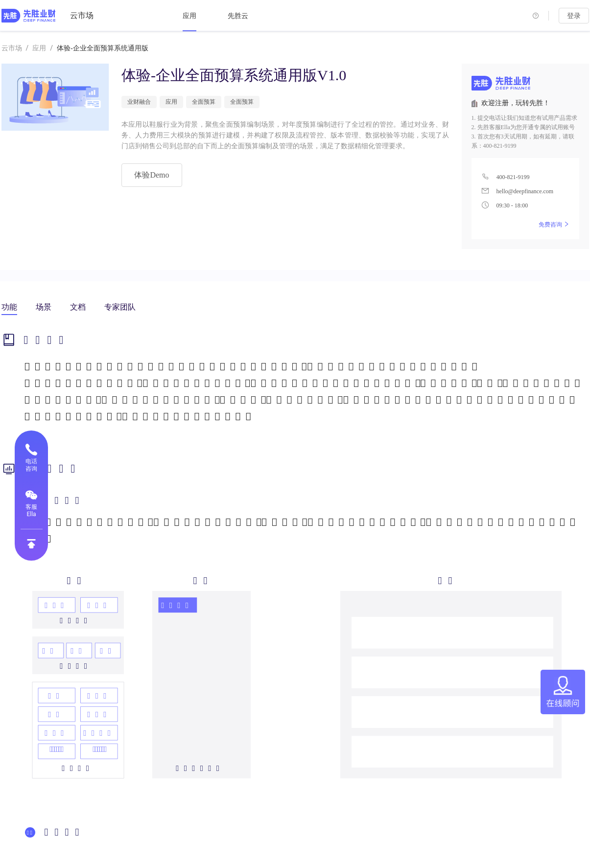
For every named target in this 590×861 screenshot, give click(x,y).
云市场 (82, 15)
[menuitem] (189, 15)
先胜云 (238, 16)
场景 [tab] (43, 307)
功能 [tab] (9, 307)
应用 (189, 16)
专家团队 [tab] (120, 307)
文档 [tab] (78, 307)
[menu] (279, 15)
